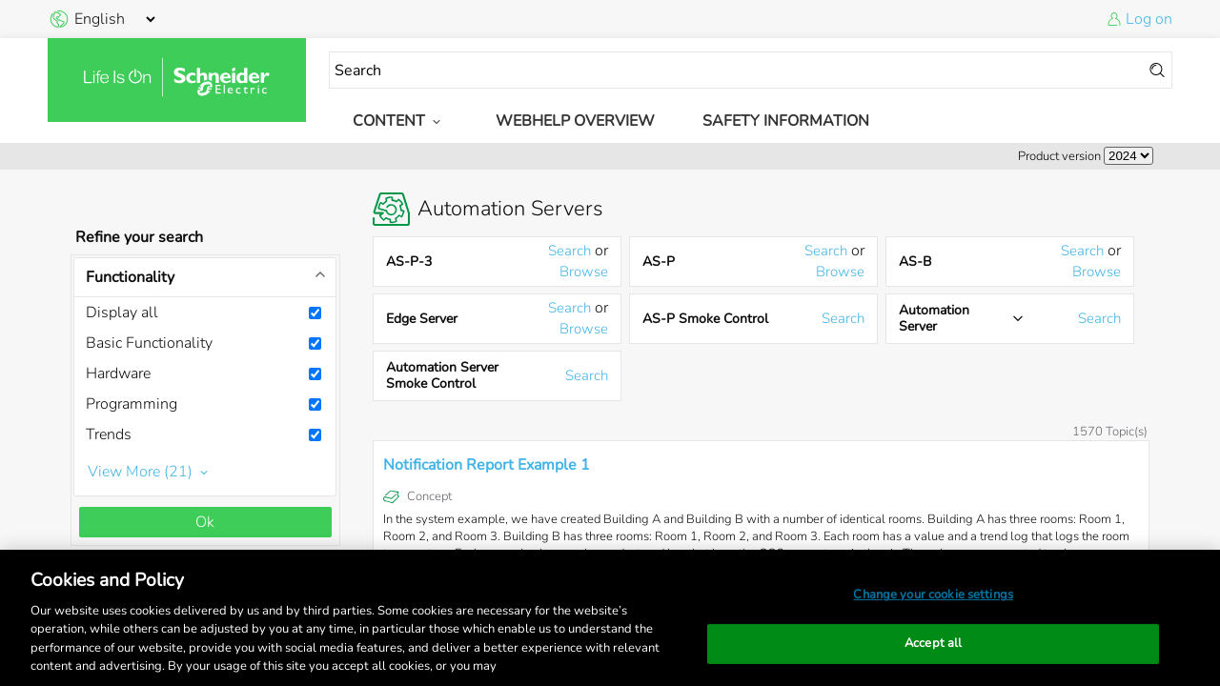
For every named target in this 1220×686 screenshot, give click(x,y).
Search (569, 250)
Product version (1059, 156)
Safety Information (785, 121)
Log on (1149, 19)
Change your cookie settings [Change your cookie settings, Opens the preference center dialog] (933, 594)
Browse (583, 271)
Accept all (933, 643)
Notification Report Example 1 (486, 464)
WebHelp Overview (575, 121)
